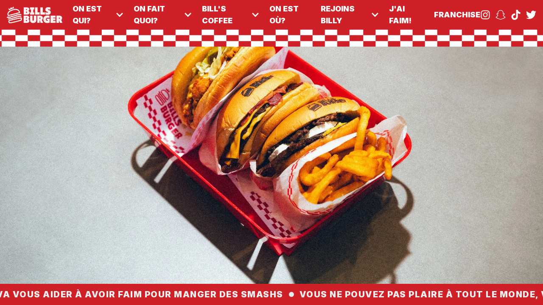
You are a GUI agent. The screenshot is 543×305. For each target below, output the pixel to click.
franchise (457, 14)
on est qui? (98, 14)
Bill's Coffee (230, 14)
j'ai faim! (400, 14)
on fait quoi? (163, 14)
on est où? (284, 14)
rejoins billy (350, 14)
